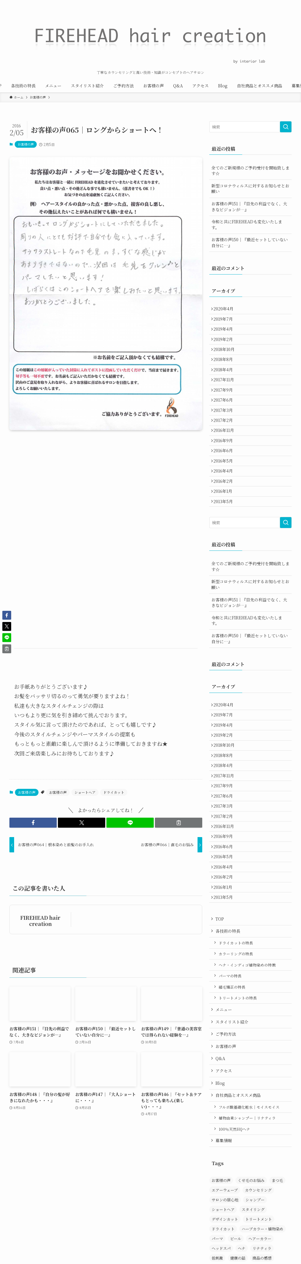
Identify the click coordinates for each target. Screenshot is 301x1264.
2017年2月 (225, 444)
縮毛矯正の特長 (232, 1071)
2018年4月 (225, 383)
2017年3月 (225, 432)
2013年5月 (225, 542)
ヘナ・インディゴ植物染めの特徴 (247, 1049)
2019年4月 (225, 334)
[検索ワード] (250, 126)
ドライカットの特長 (236, 1027)
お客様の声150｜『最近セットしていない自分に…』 (249, 242)
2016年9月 (225, 469)
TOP (219, 1003)
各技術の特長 (227, 1015)
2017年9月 (225, 408)
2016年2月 (225, 518)
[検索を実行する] (286, 126)
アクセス (223, 1154)
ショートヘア (85, 792)
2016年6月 (225, 481)
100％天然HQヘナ (234, 1213)
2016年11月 (225, 457)
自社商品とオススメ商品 (238, 1179)
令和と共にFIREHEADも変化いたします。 (246, 224)
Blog (220, 1167)
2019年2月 (225, 347)
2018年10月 (226, 359)
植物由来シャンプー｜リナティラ (247, 1202)
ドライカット (113, 792)
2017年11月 (225, 395)
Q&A (220, 1142)
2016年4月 (225, 505)
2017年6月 (225, 420)
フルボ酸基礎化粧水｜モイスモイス (249, 1191)
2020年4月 (225, 310)
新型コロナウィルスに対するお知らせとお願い (250, 188)
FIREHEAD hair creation (40, 920)
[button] (33, 823)
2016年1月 (224, 530)
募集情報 (223, 1225)
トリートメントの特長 (238, 1082)
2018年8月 (225, 371)
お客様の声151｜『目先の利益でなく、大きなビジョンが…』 (249, 206)
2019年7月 (225, 322)
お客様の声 (26, 144)
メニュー (223, 1093)
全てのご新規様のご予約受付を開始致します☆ (250, 171)
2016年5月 (225, 493)
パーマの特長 (230, 1060)
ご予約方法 (225, 1118)
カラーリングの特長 (236, 1038)
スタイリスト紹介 (231, 1106)
